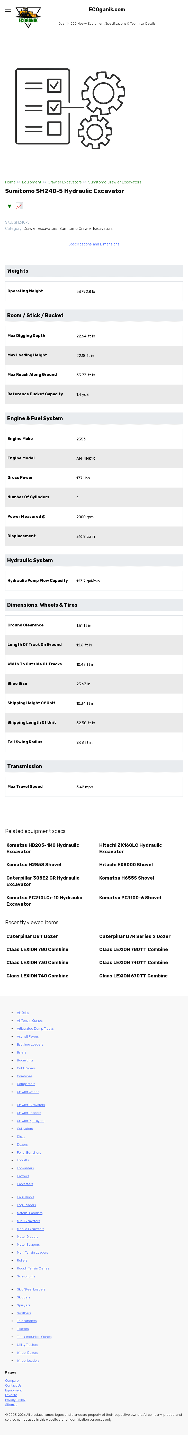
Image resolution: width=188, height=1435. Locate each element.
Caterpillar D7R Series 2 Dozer (135, 936)
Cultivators (25, 1129)
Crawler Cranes (28, 1092)
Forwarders (25, 1168)
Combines (24, 1076)
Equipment (31, 182)
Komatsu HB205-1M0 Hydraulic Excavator (42, 848)
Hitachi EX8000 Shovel (126, 865)
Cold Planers (26, 1068)
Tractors (23, 1329)
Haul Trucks (25, 1197)
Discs (21, 1137)
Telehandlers (27, 1321)
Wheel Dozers (27, 1353)
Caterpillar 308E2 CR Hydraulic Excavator (42, 881)
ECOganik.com (107, 10)
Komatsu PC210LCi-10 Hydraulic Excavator (44, 901)
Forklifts (23, 1160)
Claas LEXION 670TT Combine (133, 976)
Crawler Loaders (29, 1113)
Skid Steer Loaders (31, 1289)
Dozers (22, 1145)
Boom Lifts (25, 1060)
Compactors (26, 1084)
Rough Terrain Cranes (33, 1268)
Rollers (22, 1260)
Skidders (23, 1297)
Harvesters (25, 1184)
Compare (12, 1380)
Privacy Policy (15, 1400)
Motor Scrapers (28, 1244)
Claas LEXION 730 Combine (37, 962)
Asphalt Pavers (28, 1036)
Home (10, 182)
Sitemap (11, 1405)
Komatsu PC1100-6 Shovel (130, 898)
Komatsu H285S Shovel (33, 865)
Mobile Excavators (30, 1229)
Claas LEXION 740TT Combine (133, 962)
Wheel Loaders (28, 1360)
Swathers (24, 1313)
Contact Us (13, 1385)
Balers (21, 1052)
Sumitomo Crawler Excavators (114, 182)
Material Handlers (29, 1213)
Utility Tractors (27, 1345)
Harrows (23, 1176)
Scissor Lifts (26, 1276)
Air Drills (23, 1013)
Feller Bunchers (29, 1152)
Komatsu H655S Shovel (126, 878)
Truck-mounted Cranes (34, 1337)
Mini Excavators (28, 1221)
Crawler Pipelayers (30, 1121)
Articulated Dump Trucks (35, 1028)
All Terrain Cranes (29, 1021)
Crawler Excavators (65, 182)
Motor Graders (27, 1236)
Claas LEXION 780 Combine (37, 949)
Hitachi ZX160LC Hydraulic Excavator (130, 848)
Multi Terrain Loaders (32, 1252)
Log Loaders (26, 1205)
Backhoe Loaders (30, 1044)
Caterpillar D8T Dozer (32, 936)
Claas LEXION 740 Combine (37, 976)
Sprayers (23, 1305)
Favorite (11, 1395)
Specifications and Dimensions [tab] (94, 244)
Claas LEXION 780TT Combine (133, 949)
